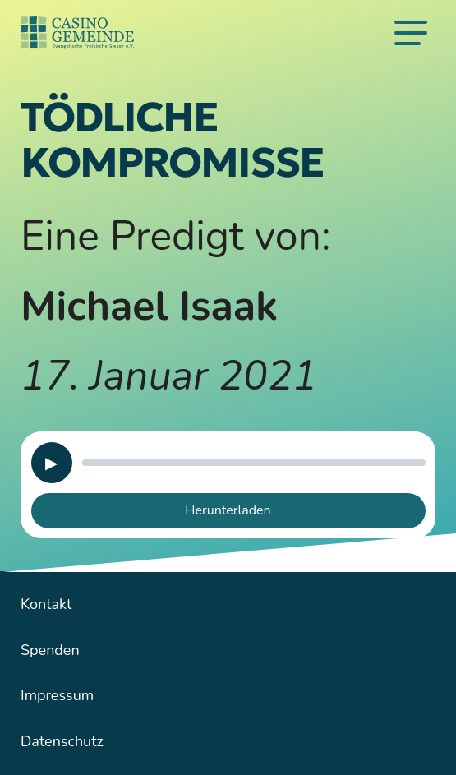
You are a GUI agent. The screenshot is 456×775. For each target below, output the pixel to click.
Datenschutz (62, 741)
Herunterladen (227, 510)
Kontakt (46, 604)
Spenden (50, 650)
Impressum (57, 695)
